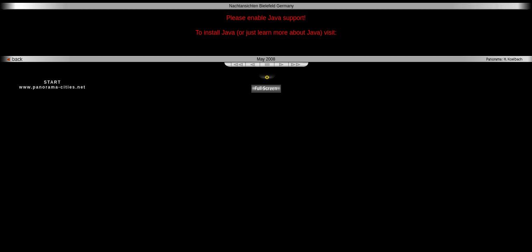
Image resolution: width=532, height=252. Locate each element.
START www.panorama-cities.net (52, 85)
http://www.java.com (266, 46)
